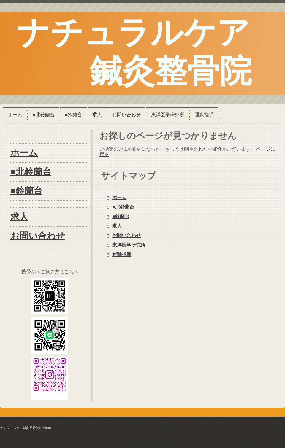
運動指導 (121, 255)
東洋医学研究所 (128, 245)
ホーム (119, 198)
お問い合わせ (126, 236)
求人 (117, 226)
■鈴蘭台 (120, 217)
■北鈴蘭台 (123, 207)
